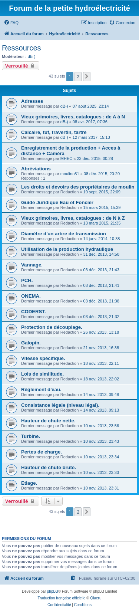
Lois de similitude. (42, 374)
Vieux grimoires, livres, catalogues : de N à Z (73, 218)
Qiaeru (95, 598)
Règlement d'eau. (41, 389)
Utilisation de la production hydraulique (67, 249)
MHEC (66, 158)
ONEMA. (31, 296)
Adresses (32, 101)
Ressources (21, 48)
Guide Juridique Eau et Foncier (57, 202)
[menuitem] (11, 22)
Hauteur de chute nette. (48, 420)
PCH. (27, 280)
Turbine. (30, 436)
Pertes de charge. (41, 452)
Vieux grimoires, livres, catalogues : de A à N (73, 117)
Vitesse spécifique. (43, 358)
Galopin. (31, 343)
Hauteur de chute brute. (48, 467)
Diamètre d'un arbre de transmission (63, 233)
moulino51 (69, 173)
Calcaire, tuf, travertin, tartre (54, 132)
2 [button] (78, 76)
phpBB (52, 591)
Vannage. (32, 265)
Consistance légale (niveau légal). (60, 405)
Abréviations (36, 168)
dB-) (32, 56)
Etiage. (29, 483)
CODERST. (33, 311)
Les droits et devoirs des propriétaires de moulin (78, 187)
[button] (86, 76)
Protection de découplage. (51, 327)
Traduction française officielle (62, 598)
